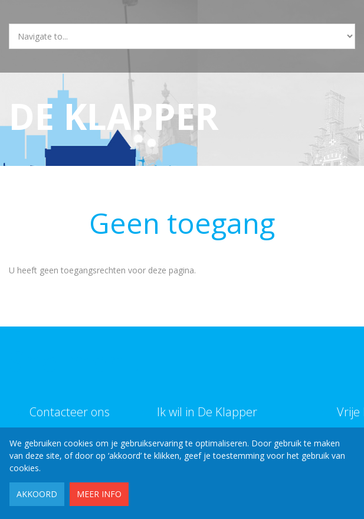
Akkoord (37, 494)
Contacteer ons (69, 412)
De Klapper (114, 116)
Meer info (99, 494)
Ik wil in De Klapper (207, 412)
